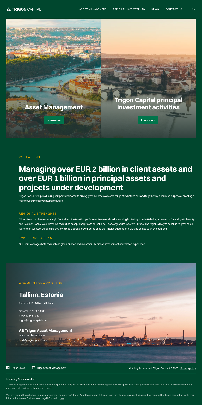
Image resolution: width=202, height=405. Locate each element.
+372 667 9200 (37, 311)
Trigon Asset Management (51, 367)
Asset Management (93, 9)
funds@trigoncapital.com (33, 340)
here (62, 398)
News (155, 9)
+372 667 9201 (32, 315)
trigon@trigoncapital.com (33, 320)
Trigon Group (18, 367)
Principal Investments (129, 9)
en (193, 9)
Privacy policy (188, 368)
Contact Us (174, 9)
